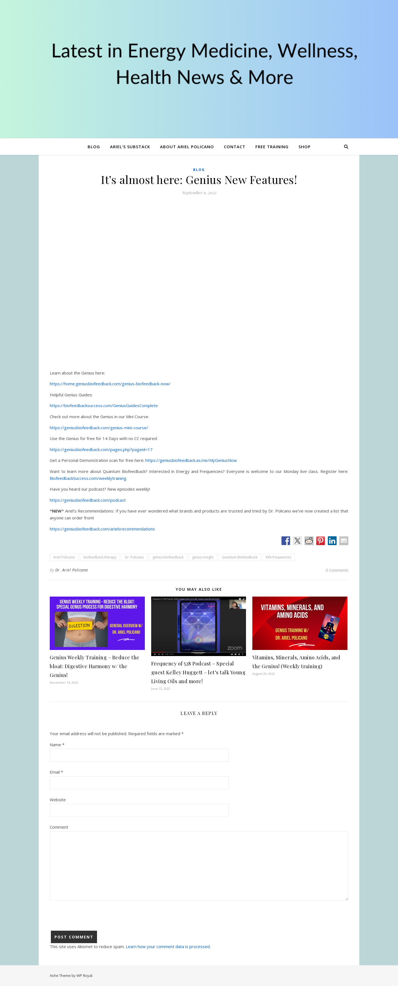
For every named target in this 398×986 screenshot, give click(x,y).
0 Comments (337, 570)
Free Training (272, 146)
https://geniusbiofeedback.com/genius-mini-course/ (99, 427)
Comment (59, 827)
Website (58, 799)
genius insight (202, 557)
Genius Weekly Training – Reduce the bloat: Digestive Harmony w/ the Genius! (95, 666)
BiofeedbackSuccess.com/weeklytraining (88, 478)
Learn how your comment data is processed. (168, 946)
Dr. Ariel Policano (71, 570)
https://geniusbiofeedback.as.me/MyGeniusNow (191, 460)
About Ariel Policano (187, 146)
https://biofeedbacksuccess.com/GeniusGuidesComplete (104, 405)
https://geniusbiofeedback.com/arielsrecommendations (102, 529)
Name (57, 744)
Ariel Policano (64, 557)
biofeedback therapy (99, 557)
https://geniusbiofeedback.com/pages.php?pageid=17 (101, 449)
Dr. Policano (134, 557)
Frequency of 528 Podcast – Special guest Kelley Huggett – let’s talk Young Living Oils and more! (198, 672)
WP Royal (84, 975)
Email (56, 772)
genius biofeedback (168, 557)
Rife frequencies (278, 557)
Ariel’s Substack (130, 146)
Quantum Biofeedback (239, 557)
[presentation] (92, 920)
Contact (234, 146)
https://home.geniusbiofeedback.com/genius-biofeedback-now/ (110, 383)
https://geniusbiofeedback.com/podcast (88, 500)
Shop (304, 146)
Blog (94, 146)
